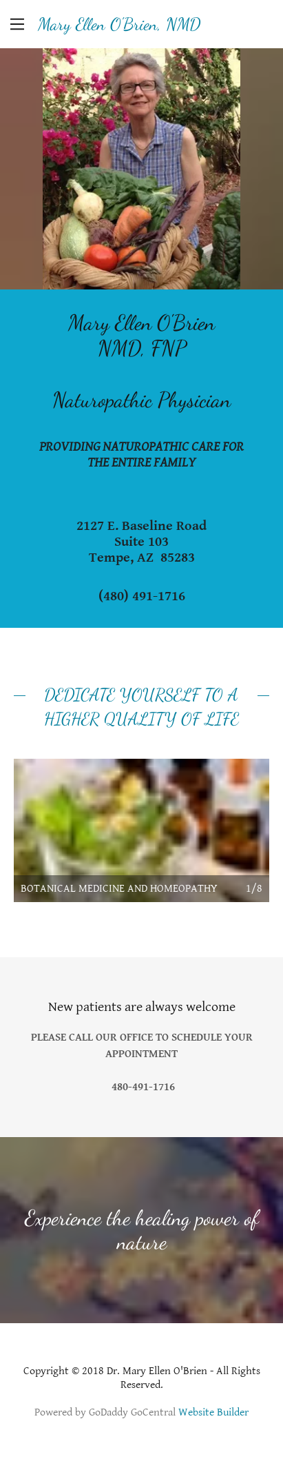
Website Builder (213, 1412)
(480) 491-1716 (141, 596)
